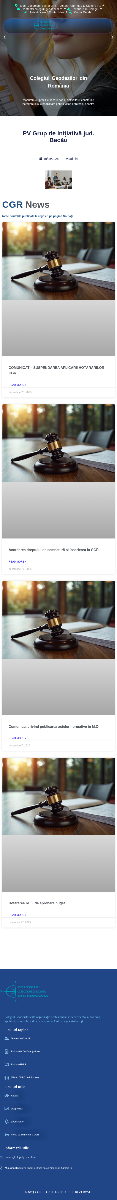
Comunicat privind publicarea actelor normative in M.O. (54, 726)
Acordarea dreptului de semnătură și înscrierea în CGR (54, 550)
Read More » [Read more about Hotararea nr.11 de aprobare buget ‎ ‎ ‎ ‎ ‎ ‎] (18, 914)
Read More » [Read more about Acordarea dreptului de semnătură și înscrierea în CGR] (18, 561)
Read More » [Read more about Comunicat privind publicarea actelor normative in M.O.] (18, 738)
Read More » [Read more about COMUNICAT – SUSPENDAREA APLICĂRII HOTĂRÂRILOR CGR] (18, 384)
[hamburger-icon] (105, 26)
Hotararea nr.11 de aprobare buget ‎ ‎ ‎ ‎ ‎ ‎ (40, 903)
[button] (112, 37)
